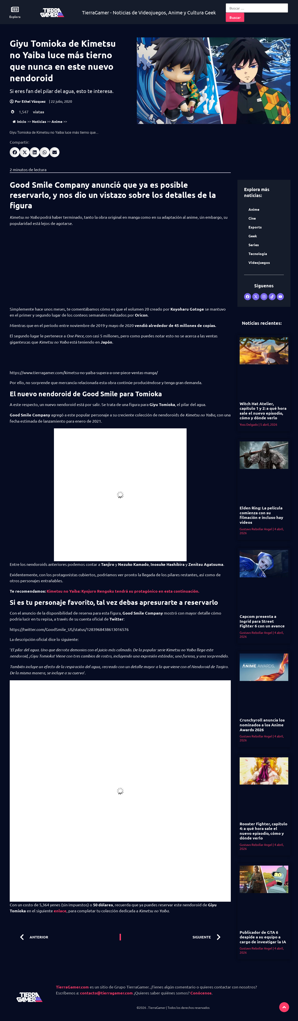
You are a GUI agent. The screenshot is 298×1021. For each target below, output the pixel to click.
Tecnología (257, 253)
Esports (255, 227)
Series (253, 244)
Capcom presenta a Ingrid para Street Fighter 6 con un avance (262, 621)
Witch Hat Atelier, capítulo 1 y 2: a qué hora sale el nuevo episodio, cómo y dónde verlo (263, 410)
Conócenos (201, 992)
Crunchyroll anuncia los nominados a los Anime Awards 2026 (262, 724)
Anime (57, 121)
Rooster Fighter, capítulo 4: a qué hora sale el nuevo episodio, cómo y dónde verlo (263, 831)
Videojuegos (259, 262)
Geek (252, 236)
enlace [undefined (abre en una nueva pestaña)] (60, 910)
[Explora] (15, 9)
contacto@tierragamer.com (106, 992)
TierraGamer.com (72, 986)
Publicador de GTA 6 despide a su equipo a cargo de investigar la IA (263, 937)
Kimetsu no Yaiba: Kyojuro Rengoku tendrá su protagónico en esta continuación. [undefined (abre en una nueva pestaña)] (123, 591)
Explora (15, 17)
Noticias (39, 121)
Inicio (19, 121)
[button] (15, 152)
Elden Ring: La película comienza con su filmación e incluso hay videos (261, 515)
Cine (252, 218)
